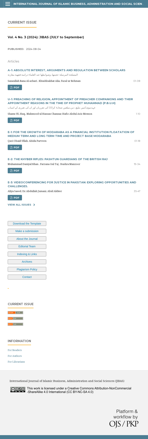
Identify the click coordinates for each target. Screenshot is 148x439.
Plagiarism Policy (27, 269)
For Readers (15, 350)
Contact (27, 276)
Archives (27, 261)
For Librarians (16, 361)
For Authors (15, 356)
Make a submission (27, 231)
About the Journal (27, 238)
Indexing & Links (27, 254)
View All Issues (19, 204)
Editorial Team (26, 246)
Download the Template (27, 223)
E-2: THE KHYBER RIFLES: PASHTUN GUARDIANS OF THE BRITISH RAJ (58, 159)
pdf (16, 87)
